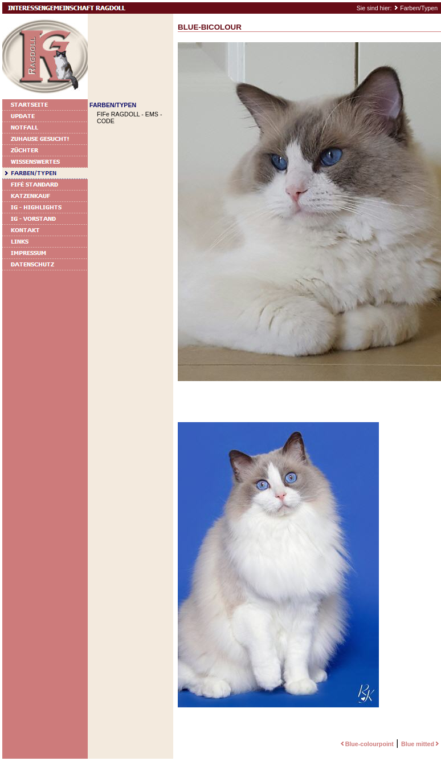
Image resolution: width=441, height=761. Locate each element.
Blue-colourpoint (366, 743)
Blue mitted (421, 743)
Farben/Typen (419, 8)
